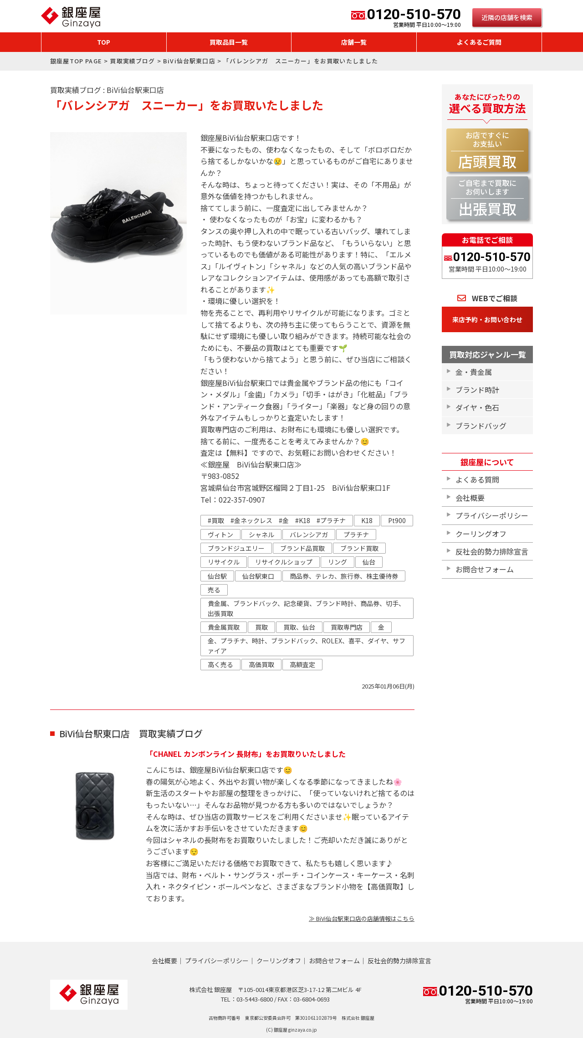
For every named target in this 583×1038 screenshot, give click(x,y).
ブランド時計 (477, 389)
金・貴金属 (473, 371)
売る (214, 589)
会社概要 (470, 497)
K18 (367, 520)
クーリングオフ (480, 533)
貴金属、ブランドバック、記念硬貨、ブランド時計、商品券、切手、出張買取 (306, 608)
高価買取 (261, 664)
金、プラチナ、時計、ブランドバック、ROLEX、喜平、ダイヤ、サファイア (306, 645)
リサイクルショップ (283, 561)
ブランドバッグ (480, 425)
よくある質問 (477, 479)
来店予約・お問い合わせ (487, 319)
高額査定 (302, 664)
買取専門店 (347, 627)
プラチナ (356, 534)
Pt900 (397, 520)
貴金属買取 (224, 627)
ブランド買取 (359, 548)
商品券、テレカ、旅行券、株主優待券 (344, 576)
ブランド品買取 (302, 548)
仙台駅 (217, 576)
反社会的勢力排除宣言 (491, 551)
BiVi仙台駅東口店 (189, 61)
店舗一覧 (354, 41)
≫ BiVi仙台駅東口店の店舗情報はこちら (361, 918)
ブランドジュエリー (236, 548)
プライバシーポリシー (491, 515)
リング (337, 561)
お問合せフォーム (484, 569)
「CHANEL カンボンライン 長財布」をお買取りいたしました (246, 753)
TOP (103, 41)
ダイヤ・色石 (477, 407)
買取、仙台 (299, 627)
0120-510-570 (406, 17)
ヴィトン (220, 534)
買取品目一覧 (229, 41)
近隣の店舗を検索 (506, 17)
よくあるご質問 (479, 41)
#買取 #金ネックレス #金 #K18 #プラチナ (277, 520)
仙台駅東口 (258, 576)
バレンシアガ (309, 534)
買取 (261, 627)
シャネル (261, 534)
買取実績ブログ (132, 61)
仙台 (369, 561)
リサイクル (224, 561)
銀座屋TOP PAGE (76, 61)
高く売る (220, 664)
